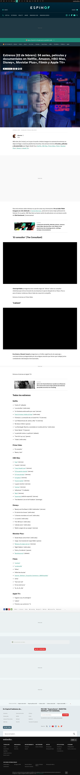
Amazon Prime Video (8, 719)
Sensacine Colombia (29, 766)
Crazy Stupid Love (20, 468)
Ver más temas (7, 727)
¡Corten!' (17, 563)
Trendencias (59, 746)
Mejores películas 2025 (32, 703)
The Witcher (56, 44)
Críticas (30, 713)
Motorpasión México (50, 764)
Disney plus (5, 716)
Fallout (20, 44)
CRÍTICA (7, 15)
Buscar (74, 734)
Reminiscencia (19, 553)
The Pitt (17, 722)
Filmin (45, 609)
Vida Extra (16, 749)
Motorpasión (48, 746)
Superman (18, 496)
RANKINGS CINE (34, 15)
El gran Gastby (19, 481)
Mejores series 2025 (22, 703)
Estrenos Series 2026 (51, 703)
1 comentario (8, 68)
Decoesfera (59, 749)
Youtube (74, 15)
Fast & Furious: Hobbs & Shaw (23, 414)
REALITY (21, 15)
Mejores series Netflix (61, 703)
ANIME (26, 15)
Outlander (37, 44)
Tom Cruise (31, 44)
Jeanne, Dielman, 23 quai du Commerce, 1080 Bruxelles (31, 575)
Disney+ (19, 148)
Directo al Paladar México (39, 765)
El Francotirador (19, 474)
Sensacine (27, 746)
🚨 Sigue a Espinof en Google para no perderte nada (39, 40)
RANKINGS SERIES (44, 15)
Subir (72, 740)
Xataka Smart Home (7, 753)
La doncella (18, 566)
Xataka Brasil (6, 766)
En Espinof (39, 222)
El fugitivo (18, 478)
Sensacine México (28, 764)
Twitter (77, 15)
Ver (40, 649)
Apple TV (39, 609)
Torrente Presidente (33, 722)
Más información (40, 773)
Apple (68, 44)
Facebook (69, 15)
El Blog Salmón (71, 746)
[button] (20, 135)
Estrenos (21, 609)
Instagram (66, 15)
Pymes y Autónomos (72, 749)
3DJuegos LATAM (17, 764)
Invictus (17, 487)
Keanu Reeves (44, 44)
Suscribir (65, 714)
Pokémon (63, 44)
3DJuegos (16, 746)
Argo (16, 462)
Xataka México (6, 764)
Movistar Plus (52, 609)
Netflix (50, 44)
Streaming (32, 609)
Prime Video (51, 146)
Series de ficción (20, 713)
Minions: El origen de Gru (22, 544)
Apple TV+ (26, 148)
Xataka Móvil (6, 749)
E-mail (21, 69)
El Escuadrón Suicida (21, 471)
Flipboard (72, 15)
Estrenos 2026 (42, 703)
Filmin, (58, 146)
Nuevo (74, 10)
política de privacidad (58, 718)
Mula (16, 493)
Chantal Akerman (36, 211)
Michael (15, 44)
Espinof (40, 8)
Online (26, 609)
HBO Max (44, 146)
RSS (58, 726)
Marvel (25, 44)
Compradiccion (60, 751)
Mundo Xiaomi (6, 755)
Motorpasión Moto (50, 749)
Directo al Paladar (39, 746)
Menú (6, 10)
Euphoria (31, 719)
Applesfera (5, 751)
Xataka (4, 746)
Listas (30, 716)
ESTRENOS (14, 15)
